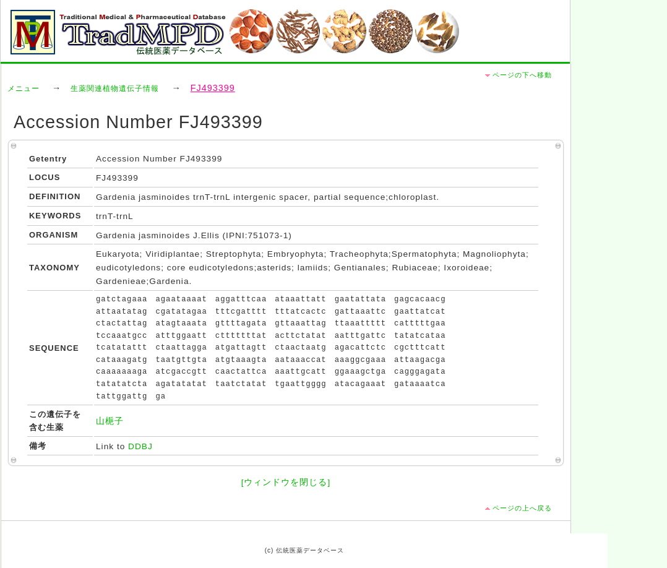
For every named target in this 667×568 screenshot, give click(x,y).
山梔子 (110, 421)
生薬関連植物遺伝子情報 (115, 88)
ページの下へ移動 (522, 75)
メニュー (23, 88)
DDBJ (140, 446)
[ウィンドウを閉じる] (286, 482)
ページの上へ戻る (522, 508)
